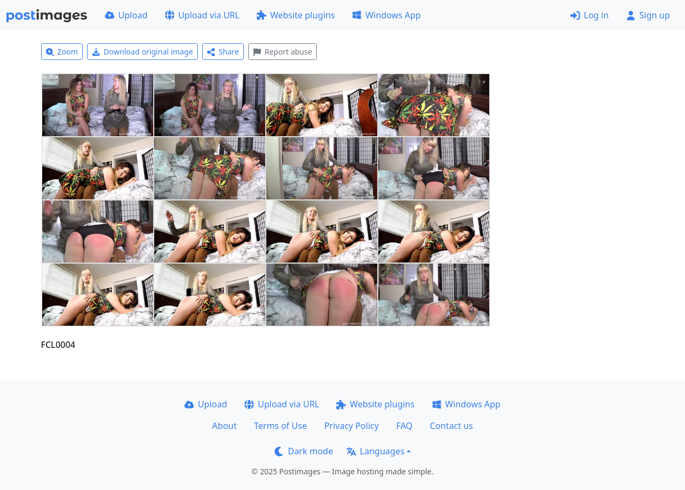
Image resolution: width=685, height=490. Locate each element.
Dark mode (304, 451)
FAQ (404, 426)
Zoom (62, 51)
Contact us (451, 426)
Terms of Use (280, 426)
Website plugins (296, 15)
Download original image (142, 51)
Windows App (386, 15)
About (224, 426)
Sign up (648, 15)
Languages (375, 451)
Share (223, 51)
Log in (589, 15)
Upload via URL (202, 15)
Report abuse (282, 51)
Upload (126, 15)
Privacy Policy (351, 426)
